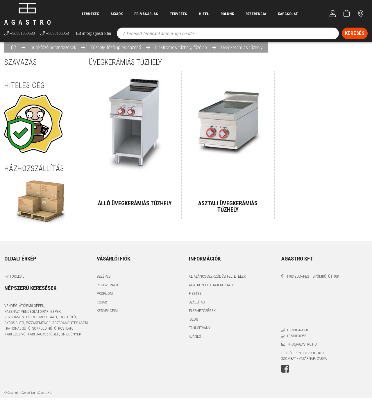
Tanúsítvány (199, 332)
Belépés (103, 281)
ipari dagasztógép (43, 338)
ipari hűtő (67, 321)
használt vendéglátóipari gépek (32, 316)
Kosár (102, 306)
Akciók (116, 14)
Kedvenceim (107, 315)
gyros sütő (14, 327)
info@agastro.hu (96, 33)
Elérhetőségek (202, 315)
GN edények (71, 338)
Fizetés (195, 298)
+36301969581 (58, 33)
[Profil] (333, 14)
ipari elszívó (15, 338)
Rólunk (227, 14)
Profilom (105, 298)
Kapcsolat (288, 14)
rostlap (65, 333)
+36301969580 (22, 33)
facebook (285, 373)
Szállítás (197, 306)
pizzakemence (38, 327)
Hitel (204, 14)
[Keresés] (355, 33)
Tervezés (178, 14)
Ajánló (195, 341)
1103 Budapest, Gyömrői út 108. (313, 281)
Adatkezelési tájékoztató (211, 289)
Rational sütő (18, 333)
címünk (361, 14)
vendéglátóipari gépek (24, 310)
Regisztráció (108, 289)
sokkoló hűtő (44, 333)
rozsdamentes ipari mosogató (30, 321)
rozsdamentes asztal (71, 327)
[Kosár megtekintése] (347, 14)
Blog (193, 323)
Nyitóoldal (14, 281)
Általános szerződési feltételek (217, 281)
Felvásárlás (146, 14)
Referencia (256, 14)
